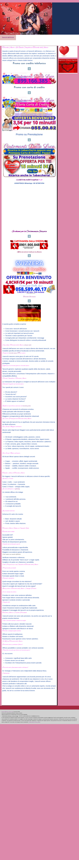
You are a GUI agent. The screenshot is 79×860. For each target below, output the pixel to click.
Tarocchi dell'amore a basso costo (7, 711)
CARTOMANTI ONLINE (27, 180)
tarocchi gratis (35, 43)
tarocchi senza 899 (48, 37)
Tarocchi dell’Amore (8, 37)
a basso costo (27, 345)
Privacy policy (37, 722)
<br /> (29, 207)
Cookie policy (31, 722)
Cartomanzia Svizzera (36, 231)
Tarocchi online (22, 43)
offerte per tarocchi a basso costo (28, 37)
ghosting (17, 489)
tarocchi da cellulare (64, 37)
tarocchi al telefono (8, 43)
